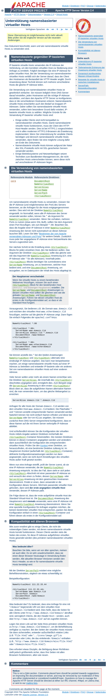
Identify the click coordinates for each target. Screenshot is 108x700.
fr (57, 29)
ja (61, 29)
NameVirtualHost (44, 184)
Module (65, 6)
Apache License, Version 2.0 (35, 695)
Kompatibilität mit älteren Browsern (34, 521)
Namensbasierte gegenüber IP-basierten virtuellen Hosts (91, 37)
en (52, 29)
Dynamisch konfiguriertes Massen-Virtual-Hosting (89, 74)
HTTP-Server (20, 14)
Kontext (44, 445)
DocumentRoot (42, 181)
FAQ (83, 6)
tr (71, 29)
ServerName (40, 190)
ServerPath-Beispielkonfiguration (87, 86)
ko (66, 29)
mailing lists (31, 683)
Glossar (90, 6)
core (13, 181)
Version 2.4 (49, 14)
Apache (8, 14)
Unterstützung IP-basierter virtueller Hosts (90, 62)
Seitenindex (100, 6)
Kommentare (84, 91)
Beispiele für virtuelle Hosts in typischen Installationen (91, 80)
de (47, 29)
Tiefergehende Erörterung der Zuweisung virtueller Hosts (91, 68)
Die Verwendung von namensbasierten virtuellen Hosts (90, 44)
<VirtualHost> (42, 196)
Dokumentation (34, 14)
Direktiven (74, 6)
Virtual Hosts (62, 14)
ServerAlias (41, 187)
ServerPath (40, 193)
